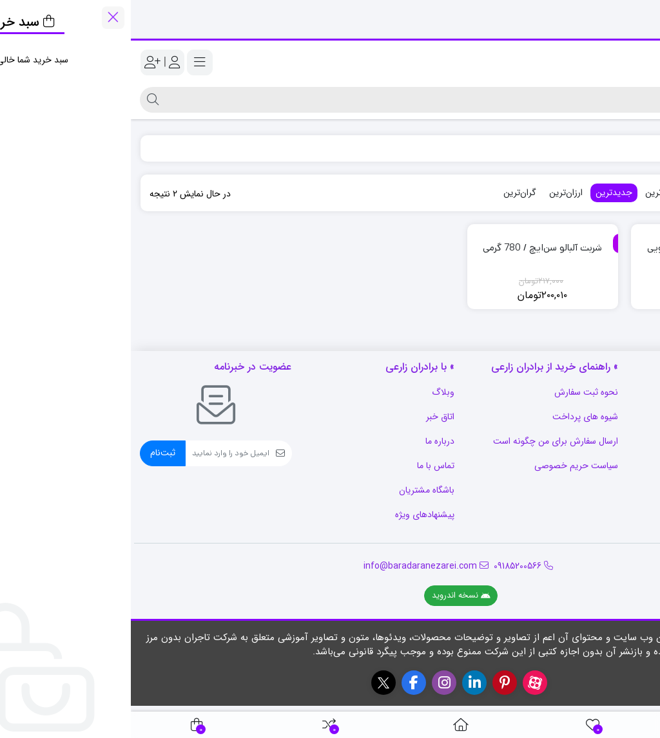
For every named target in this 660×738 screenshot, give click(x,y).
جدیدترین (483, 192)
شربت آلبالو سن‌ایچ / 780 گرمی (411, 247)
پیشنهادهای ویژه (294, 514)
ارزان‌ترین (435, 192)
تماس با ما (305, 466)
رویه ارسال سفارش (617, 466)
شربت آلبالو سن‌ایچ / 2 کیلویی (575, 247)
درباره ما (309, 441)
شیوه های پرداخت (454, 417)
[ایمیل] (97, 453)
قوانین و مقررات (622, 490)
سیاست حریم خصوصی (445, 466)
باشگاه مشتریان (296, 490)
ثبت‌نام (31, 453)
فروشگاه (630, 148)
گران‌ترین (389, 192)
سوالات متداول (623, 392)
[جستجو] (341, 100)
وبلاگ (312, 392)
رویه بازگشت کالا (620, 417)
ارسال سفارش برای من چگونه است (424, 441)
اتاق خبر (309, 417)
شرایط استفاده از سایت (609, 441)
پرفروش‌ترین (537, 192)
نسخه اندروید (330, 595)
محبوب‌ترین (594, 192)
